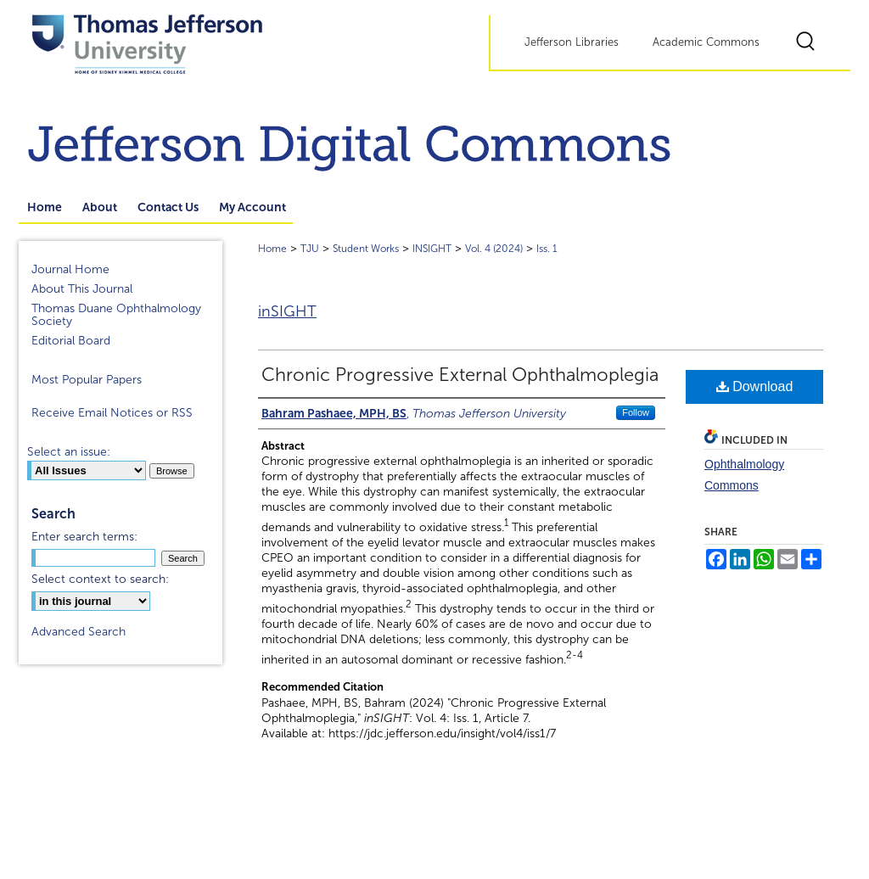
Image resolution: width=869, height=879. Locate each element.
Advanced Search (78, 631)
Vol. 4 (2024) (494, 249)
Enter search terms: (84, 536)
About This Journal (81, 289)
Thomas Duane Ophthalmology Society (116, 315)
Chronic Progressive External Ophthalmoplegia (460, 375)
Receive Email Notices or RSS (112, 412)
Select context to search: (100, 579)
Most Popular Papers (86, 379)
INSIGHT (431, 249)
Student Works (366, 249)
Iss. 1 (547, 249)
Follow (635, 412)
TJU (309, 249)
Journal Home (70, 269)
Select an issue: (68, 451)
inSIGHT (287, 311)
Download (754, 386)
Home (272, 249)
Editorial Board (70, 340)
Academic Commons (706, 42)
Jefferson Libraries (571, 42)
